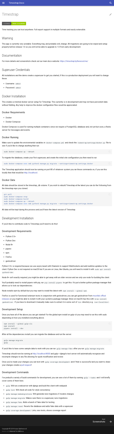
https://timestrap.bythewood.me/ (74, 61)
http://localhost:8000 (41, 354)
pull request (26, 365)
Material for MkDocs (17, 431)
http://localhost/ (31, 173)
